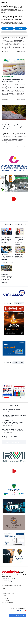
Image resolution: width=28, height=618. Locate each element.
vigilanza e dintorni (7, 76)
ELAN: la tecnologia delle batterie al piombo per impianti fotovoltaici (13, 127)
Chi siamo (4, 591)
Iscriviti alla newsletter (14, 442)
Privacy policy (5, 598)
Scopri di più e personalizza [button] (14, 31)
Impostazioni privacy (7, 602)
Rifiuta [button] (7, 28)
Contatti (4, 597)
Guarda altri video (18, 362)
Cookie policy (5, 600)
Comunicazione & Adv (8, 593)
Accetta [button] (20, 28)
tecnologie (5, 122)
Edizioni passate (19, 303)
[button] (26, 2)
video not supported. (14, 212)
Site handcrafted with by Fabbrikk (11, 585)
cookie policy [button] (4, 12)
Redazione (4, 595)
